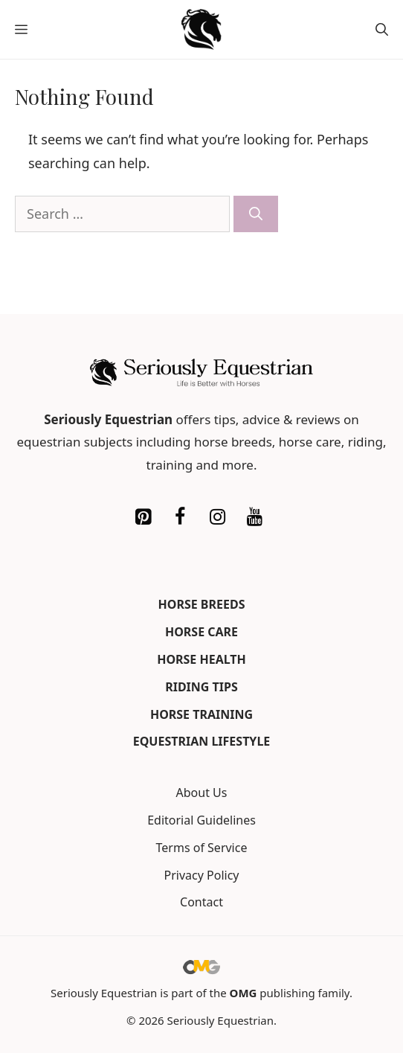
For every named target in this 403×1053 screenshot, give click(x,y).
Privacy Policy (201, 875)
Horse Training (201, 714)
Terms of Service (202, 847)
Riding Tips (201, 687)
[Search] (255, 214)
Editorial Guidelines (201, 820)
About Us (202, 792)
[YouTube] (254, 517)
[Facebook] (180, 517)
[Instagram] (217, 517)
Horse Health (201, 659)
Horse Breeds (201, 604)
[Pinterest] (143, 517)
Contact (201, 902)
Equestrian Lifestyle (202, 741)
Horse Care (201, 632)
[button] (382, 29)
